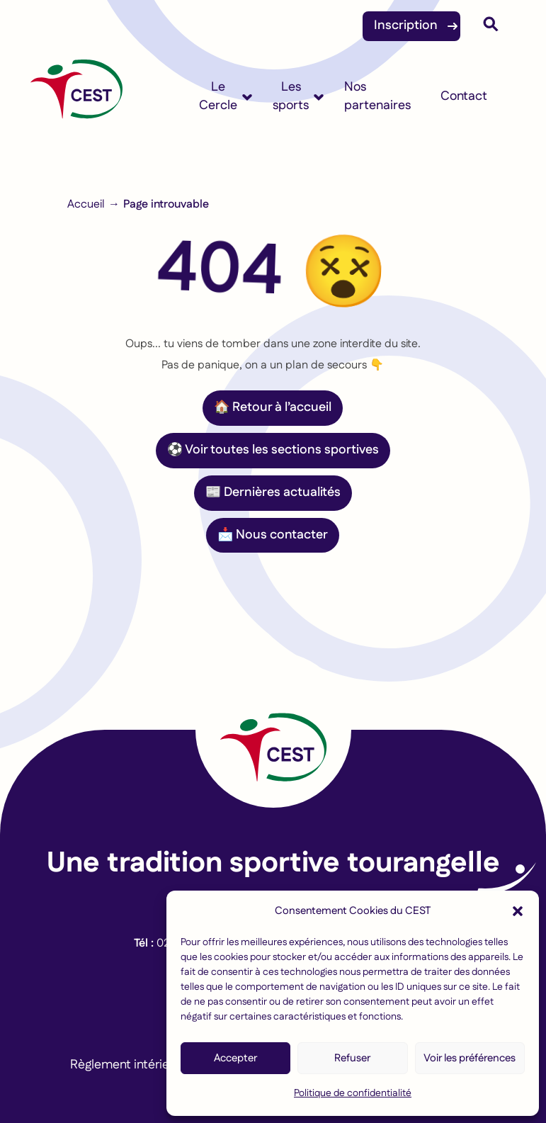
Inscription (406, 25)
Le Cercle (218, 96)
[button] (518, 911)
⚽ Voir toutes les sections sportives (273, 450)
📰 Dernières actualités (273, 492)
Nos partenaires (377, 96)
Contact (463, 96)
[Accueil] (76, 96)
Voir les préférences (469, 1058)
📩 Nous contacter (272, 535)
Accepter (235, 1058)
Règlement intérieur (125, 1065)
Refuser (352, 1058)
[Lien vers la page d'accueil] (273, 730)
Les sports (291, 96)
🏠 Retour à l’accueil (272, 407)
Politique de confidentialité (352, 1093)
